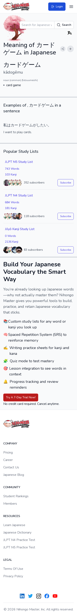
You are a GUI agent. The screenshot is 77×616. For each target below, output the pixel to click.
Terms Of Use (13, 569)
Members (10, 503)
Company (10, 444)
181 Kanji (11, 208)
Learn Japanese (14, 525)
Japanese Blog (13, 475)
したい (42, 125)
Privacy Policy (13, 576)
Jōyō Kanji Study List (19, 229)
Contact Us (11, 467)
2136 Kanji (11, 242)
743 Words (12, 169)
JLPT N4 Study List (19, 195)
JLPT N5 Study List (19, 162)
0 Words (10, 236)
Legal (7, 560)
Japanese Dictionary (17, 532)
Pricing (8, 452)
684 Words (12, 202)
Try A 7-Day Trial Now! (21, 397)
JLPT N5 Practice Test (19, 547)
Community (11, 487)
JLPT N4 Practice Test (19, 540)
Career (8, 460)
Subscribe (65, 182)
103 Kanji (11, 174)
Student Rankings (16, 496)
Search (64, 25)
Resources (11, 516)
